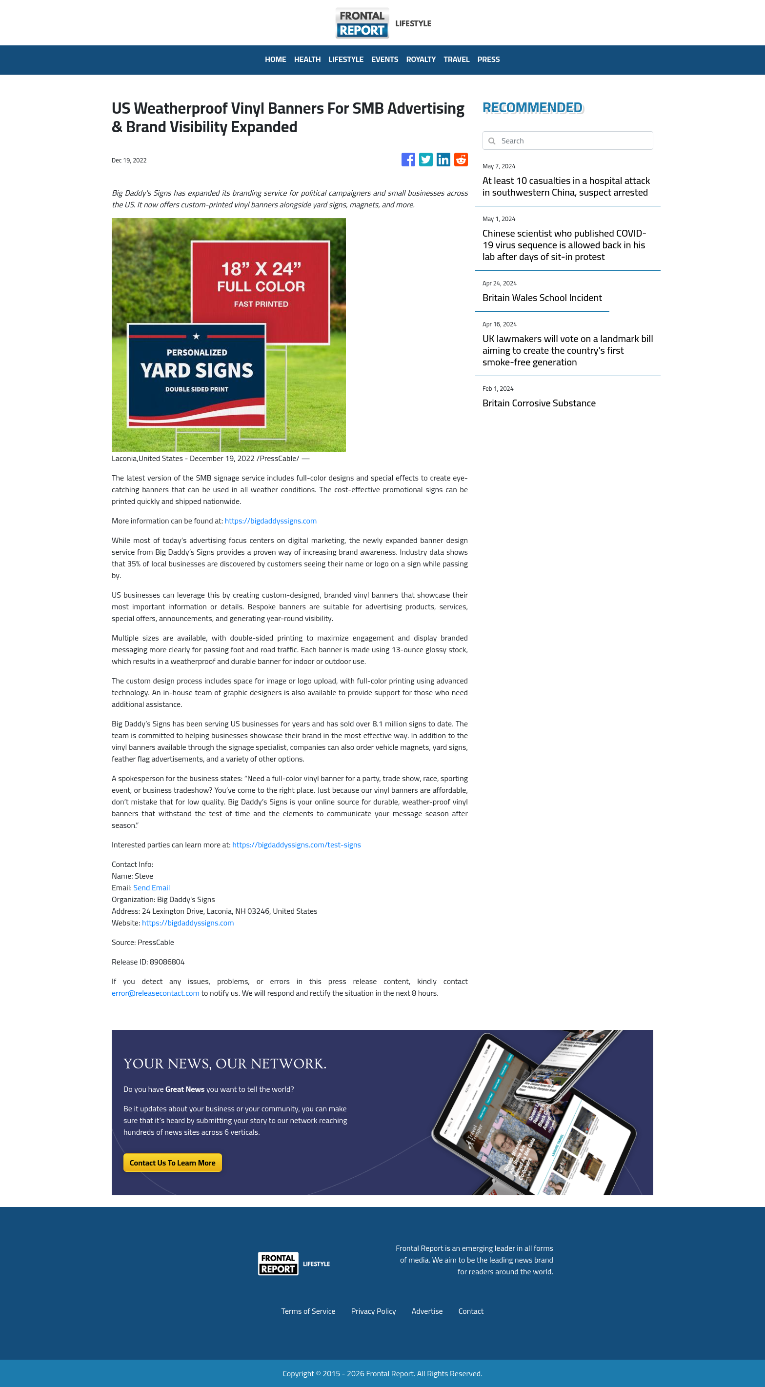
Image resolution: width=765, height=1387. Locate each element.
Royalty (421, 59)
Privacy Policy (373, 1311)
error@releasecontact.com (156, 992)
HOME (275, 59)
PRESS (489, 59)
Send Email (152, 887)
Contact (471, 1311)
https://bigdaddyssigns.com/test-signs (296, 844)
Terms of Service (309, 1311)
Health (307, 59)
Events (384, 59)
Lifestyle (346, 59)
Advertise (427, 1311)
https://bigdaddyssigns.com (271, 520)
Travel (457, 59)
